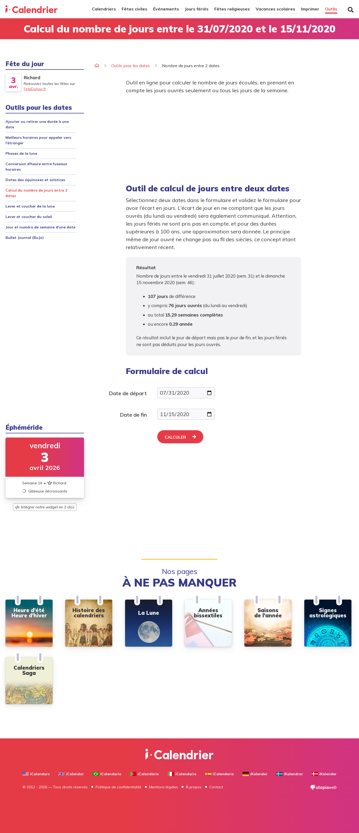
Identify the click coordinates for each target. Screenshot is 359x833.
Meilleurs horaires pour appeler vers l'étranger (38, 140)
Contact (216, 787)
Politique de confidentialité (118, 787)
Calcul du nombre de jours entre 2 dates (36, 193)
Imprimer (310, 9)
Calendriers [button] (104, 9)
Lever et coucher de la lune (30, 206)
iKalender (255, 774)
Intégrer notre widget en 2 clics (44, 507)
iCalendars (36, 774)
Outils (331, 9)
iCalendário (144, 774)
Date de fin (133, 414)
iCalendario (107, 774)
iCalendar (71, 774)
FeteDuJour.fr (35, 89)
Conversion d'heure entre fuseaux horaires (36, 167)
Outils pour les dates (130, 65)
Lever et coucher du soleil (28, 216)
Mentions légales (163, 787)
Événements (166, 9)
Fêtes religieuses (232, 9)
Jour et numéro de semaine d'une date (40, 227)
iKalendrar (289, 774)
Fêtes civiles (134, 9)
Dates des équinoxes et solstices (35, 179)
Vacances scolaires (275, 9)
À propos (193, 787)
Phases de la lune (21, 153)
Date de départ (128, 393)
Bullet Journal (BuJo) (24, 237)
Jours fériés (197, 9)
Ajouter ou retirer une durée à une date (37, 124)
